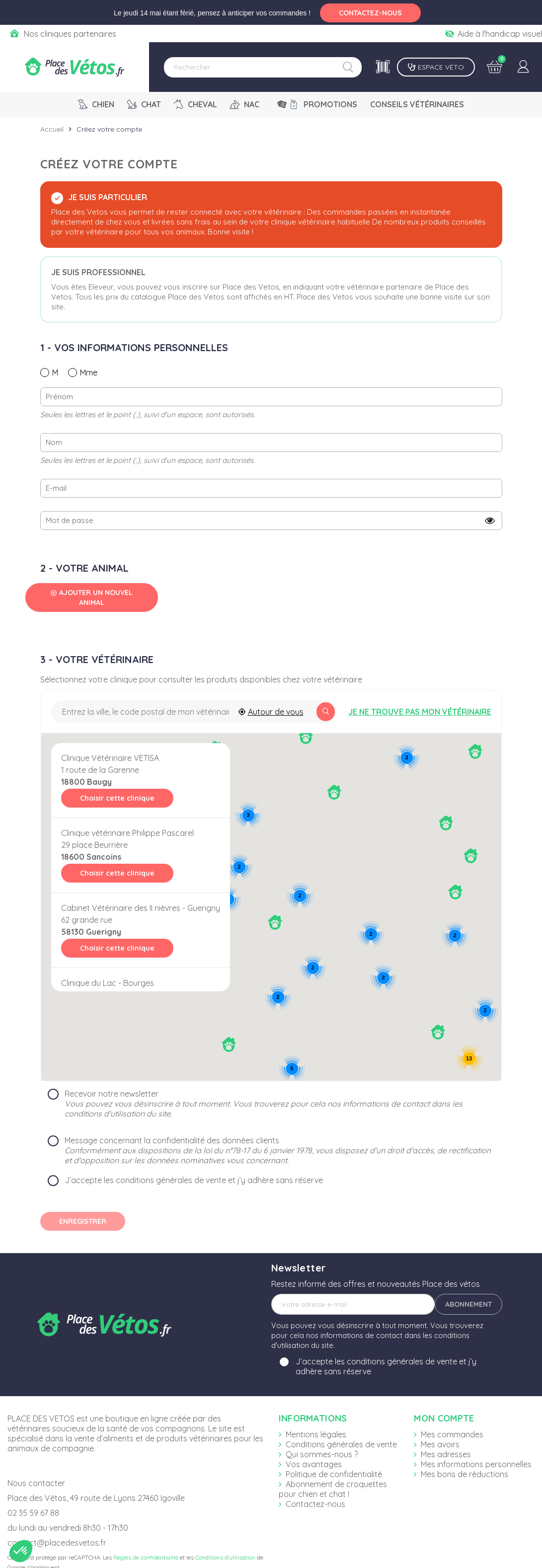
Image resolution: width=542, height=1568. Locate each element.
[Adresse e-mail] (353, 1304)
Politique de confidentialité (334, 1474)
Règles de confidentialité (145, 1557)
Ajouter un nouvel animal (91, 597)
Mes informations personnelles (476, 1464)
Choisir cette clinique (117, 798)
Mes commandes (452, 1434)
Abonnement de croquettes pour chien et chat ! (333, 1489)
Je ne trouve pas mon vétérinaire (419, 712)
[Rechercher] (262, 67)
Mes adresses (446, 1454)
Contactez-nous (315, 1504)
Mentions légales (316, 1434)
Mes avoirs (440, 1444)
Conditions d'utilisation (225, 1557)
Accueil (52, 129)
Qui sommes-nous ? (322, 1454)
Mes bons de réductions (464, 1474)
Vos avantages (314, 1464)
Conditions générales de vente (341, 1444)
